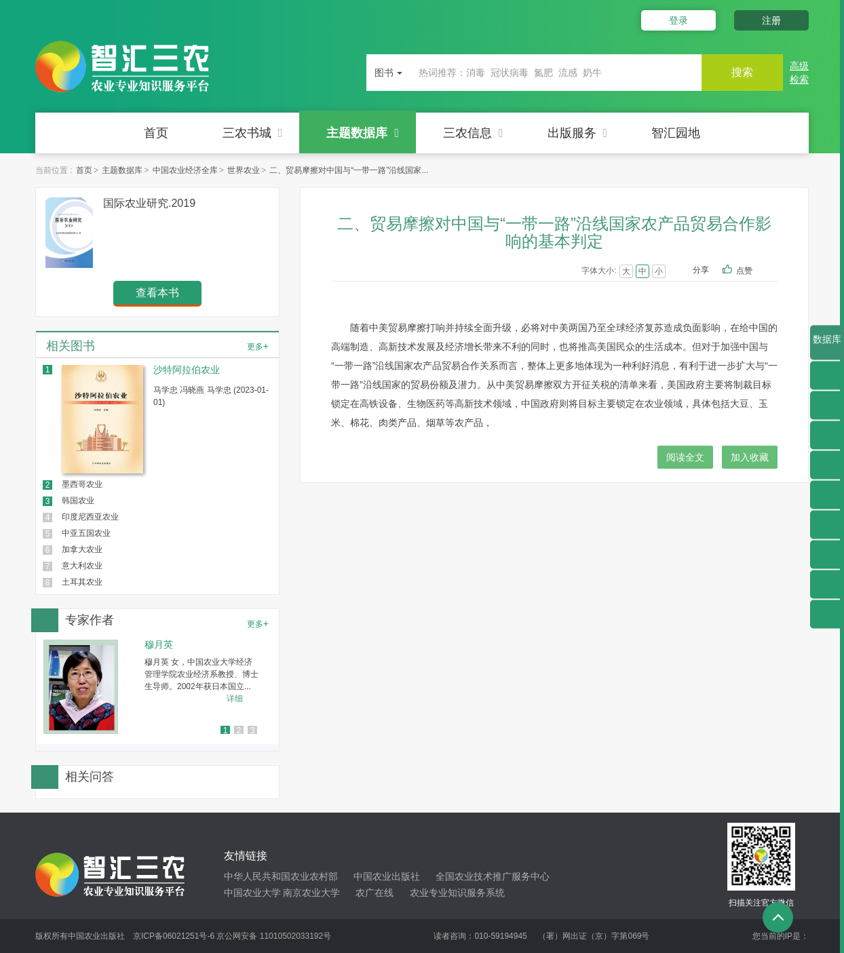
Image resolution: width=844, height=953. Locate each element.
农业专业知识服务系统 (457, 892)
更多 (258, 346)
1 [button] (225, 730)
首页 (156, 133)
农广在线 (375, 892)
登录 (678, 20)
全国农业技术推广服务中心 (493, 876)
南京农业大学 (311, 892)
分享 (701, 270)
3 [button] (252, 730)
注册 (771, 20)
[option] (157, 687)
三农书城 (253, 133)
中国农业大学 (252, 892)
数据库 (827, 346)
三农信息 (473, 133)
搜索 (742, 72)
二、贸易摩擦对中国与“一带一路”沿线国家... (348, 170)
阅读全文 (685, 457)
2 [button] (239, 730)
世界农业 (243, 170)
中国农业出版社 (386, 876)
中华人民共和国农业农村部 (281, 876)
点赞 (753, 271)
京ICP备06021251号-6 (173, 936)
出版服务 (578, 133)
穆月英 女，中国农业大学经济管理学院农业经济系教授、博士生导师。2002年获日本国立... (201, 674)
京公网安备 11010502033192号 (273, 936)
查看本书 (157, 292)
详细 (235, 698)
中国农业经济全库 (185, 170)
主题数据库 (362, 133)
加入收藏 (750, 457)
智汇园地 (675, 133)
